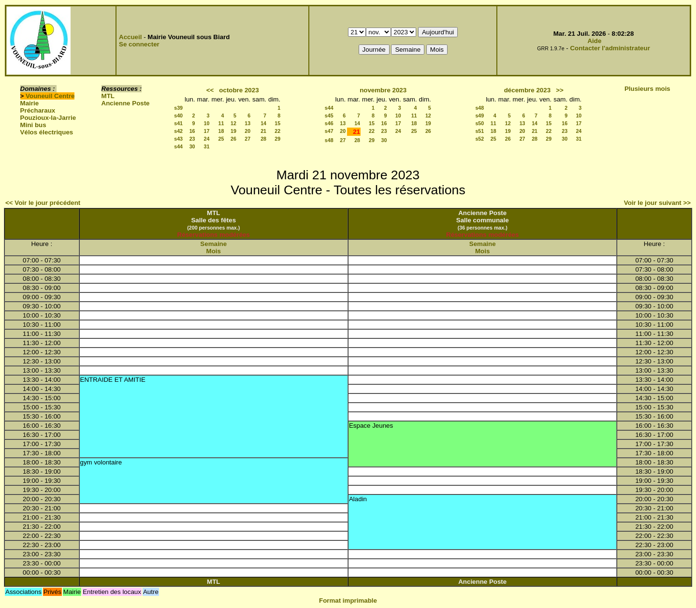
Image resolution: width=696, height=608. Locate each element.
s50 (479, 123)
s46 (329, 123)
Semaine (213, 243)
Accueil (130, 37)
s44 (178, 146)
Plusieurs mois (647, 88)
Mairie (29, 103)
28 (263, 139)
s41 (178, 123)
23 (192, 139)
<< (210, 90)
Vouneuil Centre (50, 96)
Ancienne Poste (126, 103)
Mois (213, 251)
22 (277, 131)
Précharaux (38, 110)
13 (247, 123)
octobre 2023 (239, 90)
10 (207, 123)
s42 (178, 131)
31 (207, 146)
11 (221, 123)
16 (192, 131)
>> (560, 90)
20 (247, 131)
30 (192, 146)
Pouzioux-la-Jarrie (48, 117)
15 (277, 123)
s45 (329, 115)
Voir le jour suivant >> (657, 202)
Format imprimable (348, 600)
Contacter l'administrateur (610, 48)
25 (221, 139)
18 (221, 131)
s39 (178, 108)
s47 (329, 131)
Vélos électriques (46, 132)
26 (233, 139)
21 (263, 131)
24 (207, 139)
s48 (329, 140)
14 (263, 123)
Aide (594, 40)
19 (233, 131)
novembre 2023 (383, 90)
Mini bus (33, 125)
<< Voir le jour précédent (42, 202)
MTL (108, 96)
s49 (479, 115)
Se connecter (139, 44)
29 (277, 139)
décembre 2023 (527, 90)
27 (247, 139)
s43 (178, 139)
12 (233, 123)
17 (207, 131)
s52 (479, 139)
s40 (178, 115)
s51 (479, 131)
